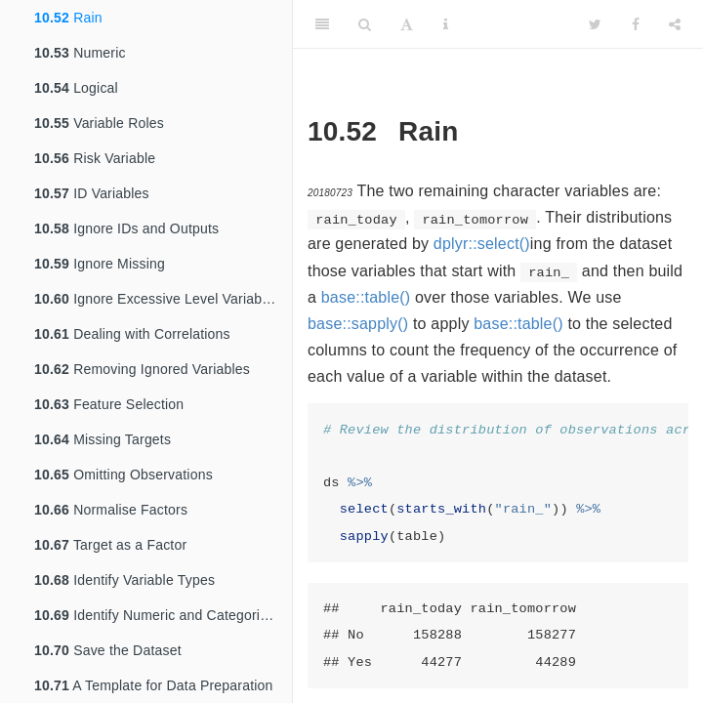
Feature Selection (109, 404)
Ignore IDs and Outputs (126, 228)
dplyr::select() (482, 243)
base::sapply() (358, 323)
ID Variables (91, 193)
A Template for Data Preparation (153, 685)
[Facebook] (635, 24)
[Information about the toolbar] (446, 24)
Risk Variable (94, 158)
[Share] (674, 24)
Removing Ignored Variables (142, 369)
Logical (76, 88)
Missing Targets (102, 439)
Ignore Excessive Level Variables (157, 299)
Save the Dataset (108, 650)
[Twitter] (595, 24)
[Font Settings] (407, 24)
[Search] (365, 24)
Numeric (80, 53)
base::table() (366, 297)
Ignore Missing (99, 263)
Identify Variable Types (124, 580)
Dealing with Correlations (132, 334)
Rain (68, 17)
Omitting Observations (123, 474)
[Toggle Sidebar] (322, 24)
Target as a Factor (110, 545)
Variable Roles (99, 123)
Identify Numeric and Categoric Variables (163, 615)
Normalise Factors (110, 509)
